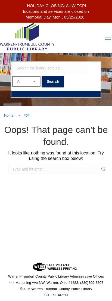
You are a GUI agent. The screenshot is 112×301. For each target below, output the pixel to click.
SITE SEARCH (56, 295)
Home (9, 115)
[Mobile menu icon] (108, 38)
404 (27, 115)
